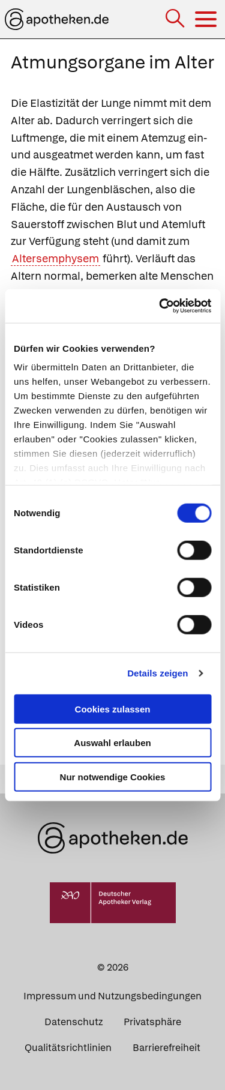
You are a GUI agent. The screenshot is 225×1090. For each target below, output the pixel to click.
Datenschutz (73, 1022)
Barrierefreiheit (166, 1047)
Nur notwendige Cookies (113, 776)
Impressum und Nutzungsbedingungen (112, 996)
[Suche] (176, 19)
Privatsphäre (152, 1022)
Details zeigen (157, 673)
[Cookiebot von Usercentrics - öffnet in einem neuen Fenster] (160, 306)
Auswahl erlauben (112, 743)
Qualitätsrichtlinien (68, 1047)
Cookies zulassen (113, 708)
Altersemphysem (55, 258)
